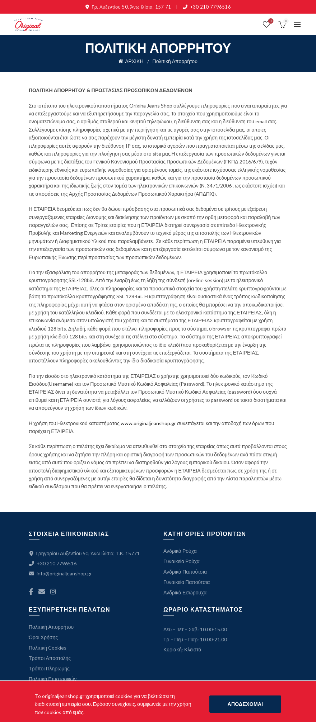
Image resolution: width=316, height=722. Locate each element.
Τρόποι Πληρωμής (49, 668)
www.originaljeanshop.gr (148, 423)
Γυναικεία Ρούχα (181, 561)
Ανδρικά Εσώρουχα (184, 592)
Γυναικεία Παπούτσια (186, 582)
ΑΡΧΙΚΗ (134, 61)
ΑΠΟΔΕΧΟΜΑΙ (245, 704)
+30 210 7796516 (210, 7)
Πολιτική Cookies (47, 648)
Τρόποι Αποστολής (50, 658)
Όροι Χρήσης (43, 637)
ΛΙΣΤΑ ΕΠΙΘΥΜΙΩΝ (270, 21)
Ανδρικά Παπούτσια (185, 572)
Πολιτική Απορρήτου (51, 627)
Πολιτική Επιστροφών (52, 679)
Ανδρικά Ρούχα (180, 551)
